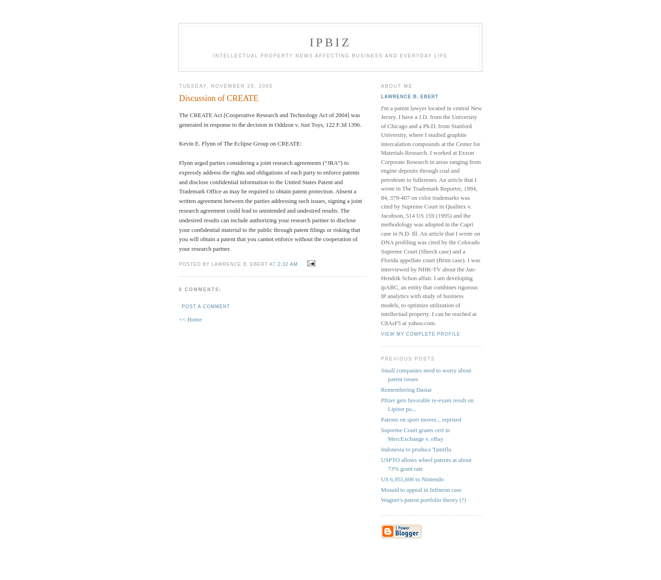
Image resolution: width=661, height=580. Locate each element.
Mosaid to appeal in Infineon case (421, 489)
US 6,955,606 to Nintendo (412, 479)
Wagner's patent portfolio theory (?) (423, 499)
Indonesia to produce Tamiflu (416, 449)
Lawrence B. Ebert (409, 96)
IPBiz (331, 42)
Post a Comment (206, 306)
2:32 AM (288, 264)
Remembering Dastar (406, 389)
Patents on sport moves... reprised (421, 419)
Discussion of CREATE (218, 98)
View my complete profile (420, 334)
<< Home (190, 319)
